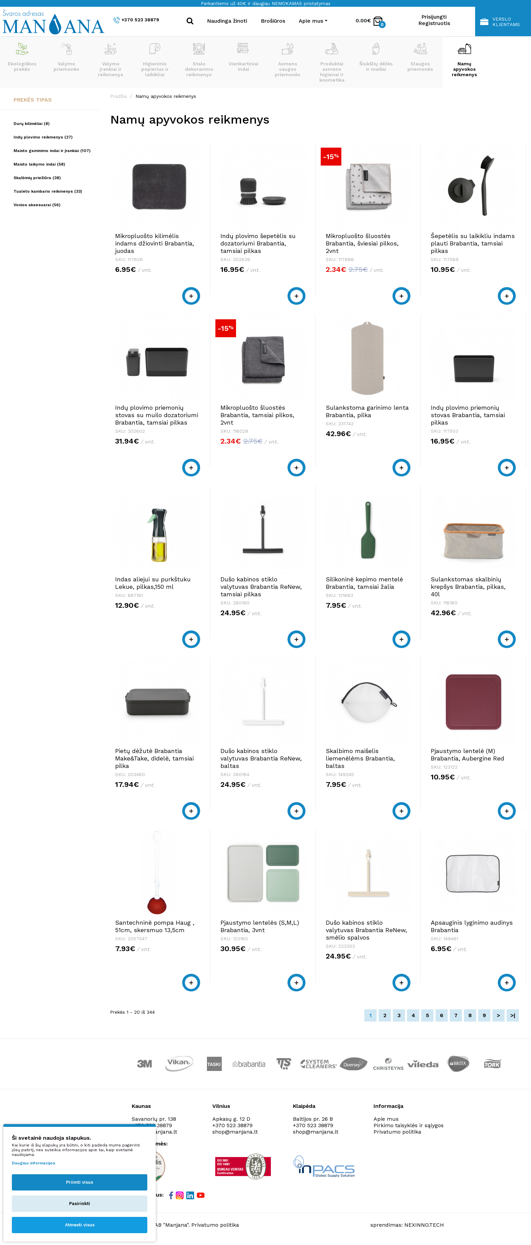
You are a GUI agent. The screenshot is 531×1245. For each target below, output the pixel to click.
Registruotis (434, 23)
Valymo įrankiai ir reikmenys (110, 60)
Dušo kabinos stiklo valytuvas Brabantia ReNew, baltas (261, 758)
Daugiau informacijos (33, 1163)
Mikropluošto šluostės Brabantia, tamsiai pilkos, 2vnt (257, 415)
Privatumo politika (397, 1132)
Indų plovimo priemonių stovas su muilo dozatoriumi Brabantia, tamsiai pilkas (156, 415)
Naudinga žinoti (227, 21)
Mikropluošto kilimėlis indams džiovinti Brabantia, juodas (154, 243)
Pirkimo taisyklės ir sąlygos (409, 1125)
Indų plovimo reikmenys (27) (43, 137)
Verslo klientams (500, 21)
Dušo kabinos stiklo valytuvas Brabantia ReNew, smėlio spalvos (366, 930)
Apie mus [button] (311, 21)
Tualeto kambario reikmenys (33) (48, 191)
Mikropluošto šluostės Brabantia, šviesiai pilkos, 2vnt (362, 243)
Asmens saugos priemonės (287, 60)
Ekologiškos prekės (22, 57)
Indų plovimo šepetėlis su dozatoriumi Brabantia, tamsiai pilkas (258, 243)
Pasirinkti (79, 1203)
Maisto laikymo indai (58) (39, 164)
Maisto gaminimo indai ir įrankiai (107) (52, 150)
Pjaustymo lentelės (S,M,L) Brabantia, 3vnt (259, 926)
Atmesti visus (79, 1224)
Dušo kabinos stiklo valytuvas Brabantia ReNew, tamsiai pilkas (261, 587)
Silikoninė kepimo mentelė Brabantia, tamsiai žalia (364, 583)
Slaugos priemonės (420, 57)
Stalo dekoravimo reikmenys (199, 60)
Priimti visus (79, 1182)
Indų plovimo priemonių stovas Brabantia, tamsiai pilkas (468, 415)
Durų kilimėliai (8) (31, 123)
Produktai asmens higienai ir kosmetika (331, 63)
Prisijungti (434, 17)
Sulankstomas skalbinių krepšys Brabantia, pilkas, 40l (468, 587)
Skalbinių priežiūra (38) (37, 177)
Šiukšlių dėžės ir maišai (376, 57)
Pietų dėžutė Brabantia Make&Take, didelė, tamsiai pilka (154, 758)
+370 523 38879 (136, 20)
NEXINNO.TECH (424, 1225)
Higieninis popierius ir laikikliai (155, 60)
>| (512, 1015)
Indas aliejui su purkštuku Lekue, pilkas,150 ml (153, 583)
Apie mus (386, 1119)
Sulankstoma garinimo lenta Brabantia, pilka (367, 411)
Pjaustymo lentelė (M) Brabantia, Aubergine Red (467, 754)
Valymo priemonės (66, 57)
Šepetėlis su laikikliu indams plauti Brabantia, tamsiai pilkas (473, 243)
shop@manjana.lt (235, 1132)
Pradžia (118, 96)
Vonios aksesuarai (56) (37, 204)
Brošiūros (273, 21)
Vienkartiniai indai (243, 57)
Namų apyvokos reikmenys (464, 60)
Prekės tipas (33, 99)
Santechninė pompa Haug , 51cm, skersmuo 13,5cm (154, 926)
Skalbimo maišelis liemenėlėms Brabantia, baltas (360, 758)
